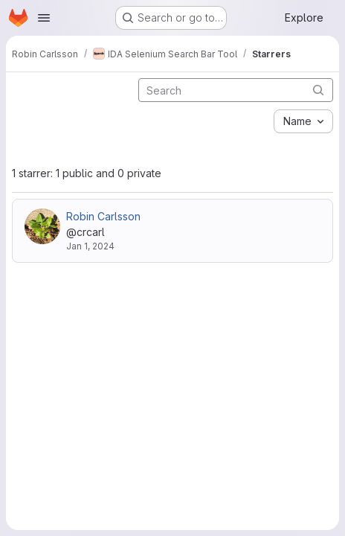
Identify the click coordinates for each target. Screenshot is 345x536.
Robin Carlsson (103, 216)
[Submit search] (318, 89)
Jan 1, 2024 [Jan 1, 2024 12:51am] (90, 246)
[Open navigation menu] (44, 18)
